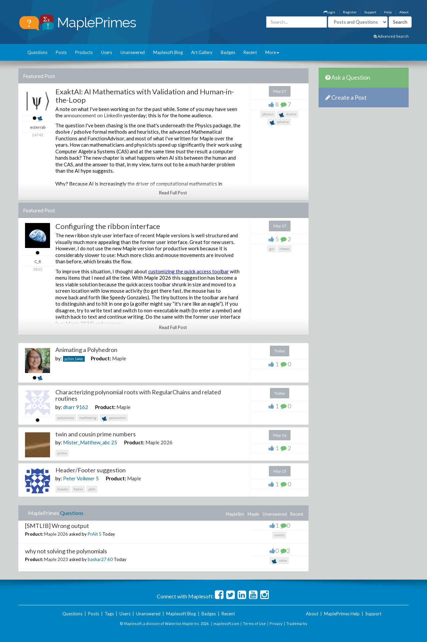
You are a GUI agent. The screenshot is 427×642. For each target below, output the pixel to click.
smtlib (279, 535)
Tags (109, 613)
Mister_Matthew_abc (86, 442)
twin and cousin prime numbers (95, 434)
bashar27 (97, 559)
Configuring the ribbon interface (107, 226)
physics (268, 114)
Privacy (276, 623)
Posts (61, 52)
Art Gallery (201, 52)
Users (106, 52)
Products (84, 52)
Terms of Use (254, 623)
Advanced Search (391, 36)
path (91, 489)
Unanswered (132, 52)
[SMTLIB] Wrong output (57, 525)
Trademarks (296, 623)
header (62, 489)
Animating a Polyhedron (86, 349)
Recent (250, 52)
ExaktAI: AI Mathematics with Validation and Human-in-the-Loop (144, 95)
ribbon (285, 249)
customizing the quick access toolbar (188, 271)
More (272, 52)
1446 (79, 359)
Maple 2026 (158, 442)
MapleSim (235, 514)
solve (279, 561)
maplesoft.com (226, 623)
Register (350, 12)
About (404, 12)
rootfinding (87, 418)
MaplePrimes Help (342, 613)
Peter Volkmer (79, 478)
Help (388, 12)
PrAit (93, 534)
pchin (69, 359)
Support (370, 12)
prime (62, 453)
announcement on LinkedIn (93, 115)
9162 (82, 407)
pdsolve (279, 122)
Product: (101, 358)
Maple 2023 (56, 559)
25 (114, 442)
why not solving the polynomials (66, 551)
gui (271, 249)
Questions (37, 52)
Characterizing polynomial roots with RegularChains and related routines (138, 395)
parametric (114, 418)
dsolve (287, 115)
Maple (119, 358)
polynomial (65, 418)
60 (110, 559)
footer (78, 489)
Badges (228, 52)
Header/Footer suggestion (90, 470)
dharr (69, 407)
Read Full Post (173, 192)
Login (329, 12)
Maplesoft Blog (168, 52)
